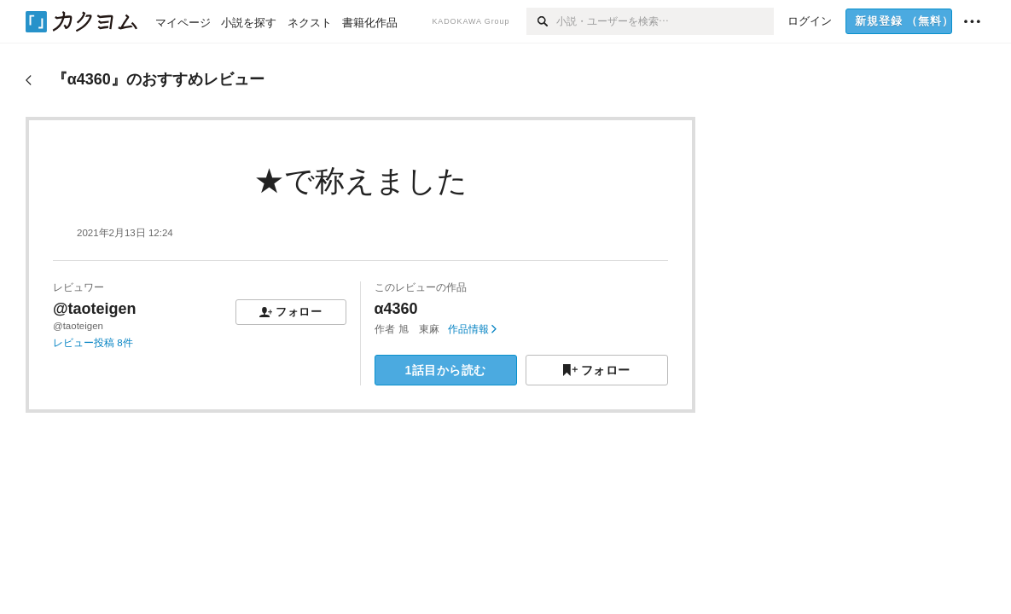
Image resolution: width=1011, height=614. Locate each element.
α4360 (396, 308)
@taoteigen (95, 308)
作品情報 (472, 329)
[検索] (541, 21)
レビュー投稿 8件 (93, 343)
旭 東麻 (418, 329)
